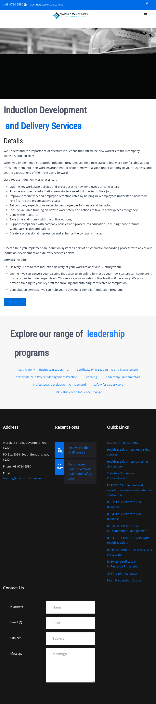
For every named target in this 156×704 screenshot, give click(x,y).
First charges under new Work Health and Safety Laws (79, 471)
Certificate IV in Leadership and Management (107, 369)
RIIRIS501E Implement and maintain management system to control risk (129, 490)
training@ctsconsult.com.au (47, 4)
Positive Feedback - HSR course (79, 450)
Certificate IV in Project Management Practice (46, 377)
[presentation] (41, 693)
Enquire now (15, 302)
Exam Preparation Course (124, 580)
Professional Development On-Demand (59, 384)
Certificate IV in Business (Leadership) (43, 369)
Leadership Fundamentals (122, 377)
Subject (15, 638)
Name (16, 606)
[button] (145, 18)
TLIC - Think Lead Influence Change (78, 392)
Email (16, 622)
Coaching (90, 377)
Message (16, 653)
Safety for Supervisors (108, 384)
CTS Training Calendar (122, 573)
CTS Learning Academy (122, 443)
